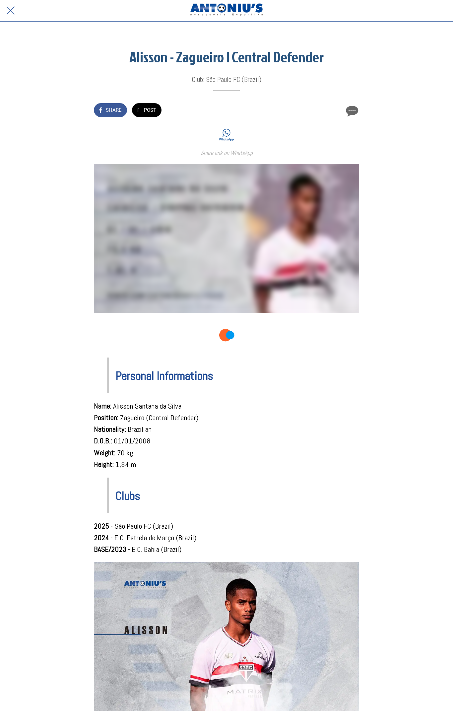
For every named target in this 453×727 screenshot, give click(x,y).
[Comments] (351, 111)
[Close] (11, 11)
